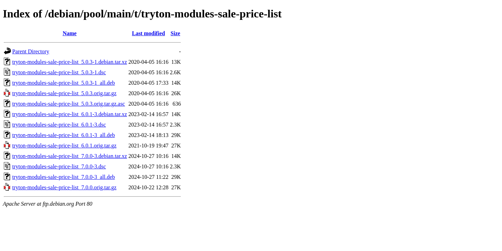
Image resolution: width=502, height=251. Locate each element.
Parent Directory (30, 51)
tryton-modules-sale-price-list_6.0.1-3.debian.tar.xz (69, 114)
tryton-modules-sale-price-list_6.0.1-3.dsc (59, 125)
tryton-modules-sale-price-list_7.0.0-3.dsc (59, 166)
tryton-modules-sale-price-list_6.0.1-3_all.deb (63, 135)
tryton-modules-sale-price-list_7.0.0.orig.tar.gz (64, 187)
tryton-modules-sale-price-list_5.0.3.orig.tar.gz (64, 93)
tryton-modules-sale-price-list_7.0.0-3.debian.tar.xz (69, 156)
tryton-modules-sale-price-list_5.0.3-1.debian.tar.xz (69, 62)
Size (175, 33)
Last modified (148, 33)
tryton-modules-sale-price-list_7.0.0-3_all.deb (63, 177)
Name (70, 33)
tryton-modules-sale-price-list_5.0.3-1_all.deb (63, 83)
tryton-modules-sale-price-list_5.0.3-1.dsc (59, 72)
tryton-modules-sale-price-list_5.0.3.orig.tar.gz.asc (68, 104)
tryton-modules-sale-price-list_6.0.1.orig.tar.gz (64, 146)
